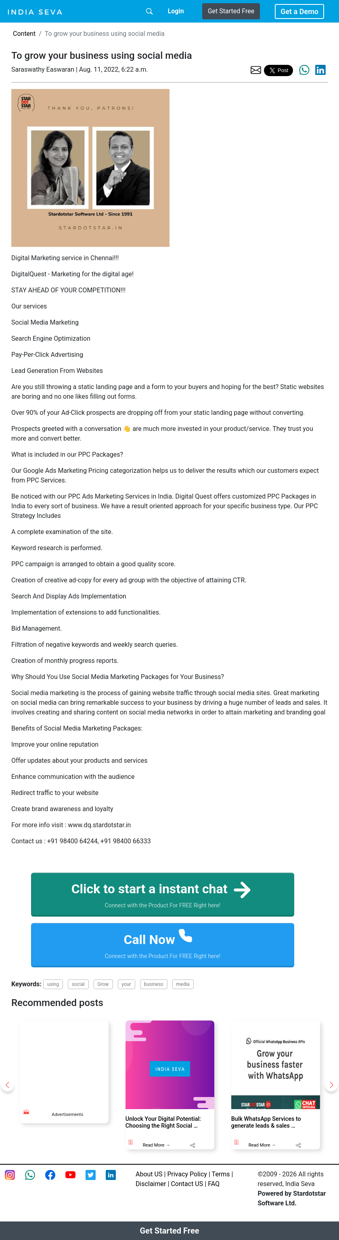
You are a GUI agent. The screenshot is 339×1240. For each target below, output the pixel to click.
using (53, 984)
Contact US (187, 1184)
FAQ (214, 1184)
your (126, 984)
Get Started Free (231, 11)
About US (149, 1174)
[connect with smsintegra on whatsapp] (35, 1180)
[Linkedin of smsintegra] (116, 1180)
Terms (221, 1174)
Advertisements (67, 1114)
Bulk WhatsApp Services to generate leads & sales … (266, 1122)
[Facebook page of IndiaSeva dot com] (55, 1180)
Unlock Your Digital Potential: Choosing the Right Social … (163, 1122)
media (183, 984)
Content (24, 33)
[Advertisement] (64, 1061)
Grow (103, 984)
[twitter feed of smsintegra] (96, 1180)
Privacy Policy (187, 1174)
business (153, 984)
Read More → (156, 1145)
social (78, 984)
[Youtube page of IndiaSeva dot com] (75, 1180)
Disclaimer (151, 1184)
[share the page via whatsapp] (304, 70)
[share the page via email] (255, 69)
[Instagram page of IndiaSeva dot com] (15, 1180)
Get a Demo (299, 11)
